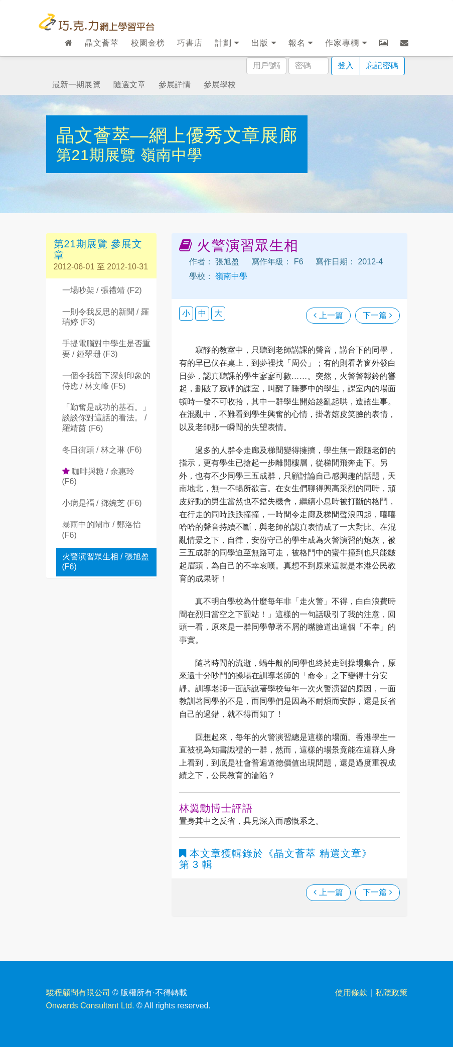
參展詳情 (175, 84)
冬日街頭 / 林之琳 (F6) (102, 449)
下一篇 (377, 315)
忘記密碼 (382, 65)
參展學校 (220, 84)
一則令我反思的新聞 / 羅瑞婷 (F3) (105, 317)
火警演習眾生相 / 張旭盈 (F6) (105, 561)
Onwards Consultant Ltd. (90, 1005)
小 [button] (186, 313)
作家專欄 (346, 43)
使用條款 (351, 992)
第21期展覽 (98, 154)
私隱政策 (391, 992)
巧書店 (190, 43)
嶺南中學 (171, 154)
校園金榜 (148, 43)
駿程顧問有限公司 (78, 992)
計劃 (227, 43)
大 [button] (218, 313)
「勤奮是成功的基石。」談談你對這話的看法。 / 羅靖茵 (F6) (106, 417)
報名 (300, 43)
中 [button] (202, 313)
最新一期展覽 (76, 84)
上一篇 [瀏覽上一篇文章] (328, 315)
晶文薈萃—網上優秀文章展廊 (176, 135)
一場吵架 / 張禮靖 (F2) (102, 290)
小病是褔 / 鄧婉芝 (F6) (102, 503)
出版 (263, 43)
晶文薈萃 (102, 43)
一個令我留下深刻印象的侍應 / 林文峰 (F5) (106, 380)
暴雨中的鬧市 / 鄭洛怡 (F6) (101, 529)
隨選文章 (129, 84)
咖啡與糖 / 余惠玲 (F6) (98, 476)
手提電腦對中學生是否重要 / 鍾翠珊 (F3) (106, 348)
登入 (346, 65)
